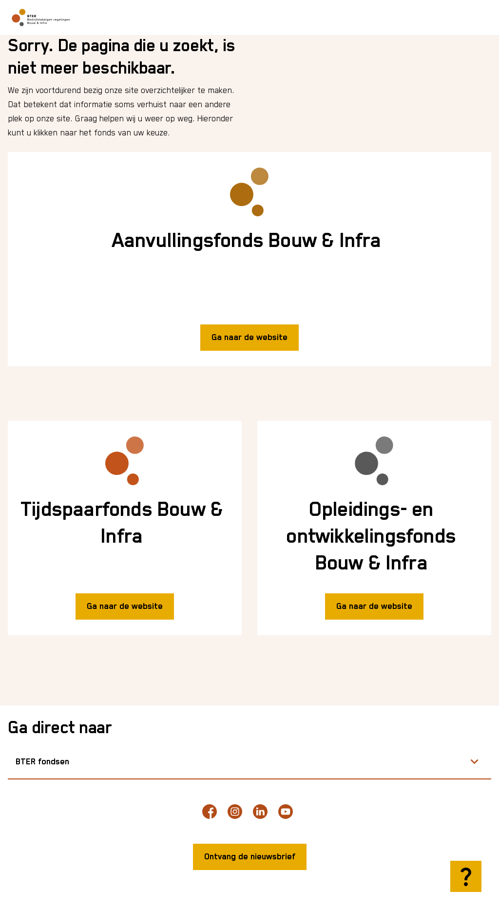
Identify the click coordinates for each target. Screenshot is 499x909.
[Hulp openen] (465, 876)
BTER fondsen (42, 762)
